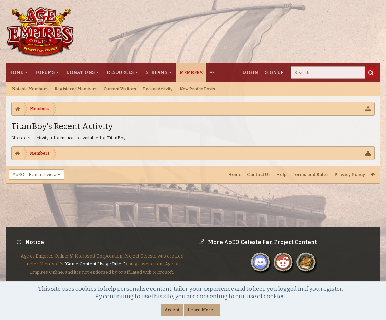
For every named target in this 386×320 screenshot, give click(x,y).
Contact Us (259, 174)
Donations (80, 72)
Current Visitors (120, 89)
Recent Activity (158, 89)
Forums (45, 72)
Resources (120, 72)
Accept (172, 309)
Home (16, 72)
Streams (156, 72)
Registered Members (76, 89)
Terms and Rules (310, 174)
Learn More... (202, 309)
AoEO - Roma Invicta (34, 174)
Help (281, 174)
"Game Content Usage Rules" (94, 269)
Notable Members (30, 89)
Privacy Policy (349, 174)
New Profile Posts (197, 89)
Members (191, 72)
